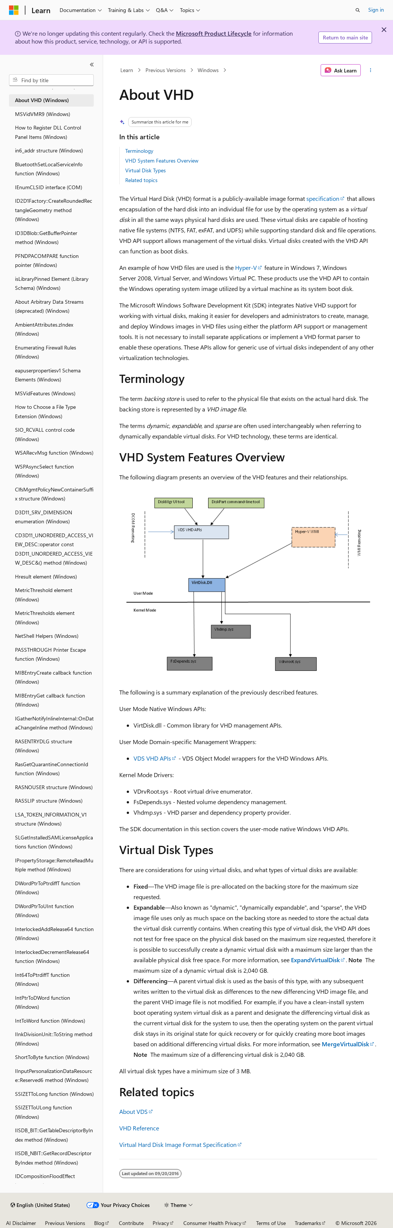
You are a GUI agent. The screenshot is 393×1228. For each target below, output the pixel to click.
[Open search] (357, 10)
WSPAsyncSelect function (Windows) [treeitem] (44, 471)
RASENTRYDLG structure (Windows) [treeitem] (43, 746)
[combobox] (51, 80)
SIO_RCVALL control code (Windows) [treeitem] (45, 434)
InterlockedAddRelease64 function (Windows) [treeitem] (54, 933)
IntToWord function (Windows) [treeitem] (50, 1020)
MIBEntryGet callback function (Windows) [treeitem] (50, 700)
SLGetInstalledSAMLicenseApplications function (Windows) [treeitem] (54, 842)
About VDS (133, 1111)
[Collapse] (92, 64)
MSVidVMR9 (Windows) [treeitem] (42, 114)
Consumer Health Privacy (212, 1222)
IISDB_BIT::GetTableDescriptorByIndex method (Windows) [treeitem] (54, 1135)
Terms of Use (271, 1222)
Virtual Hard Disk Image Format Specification (178, 1144)
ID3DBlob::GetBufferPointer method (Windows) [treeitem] (46, 237)
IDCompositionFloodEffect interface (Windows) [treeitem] (45, 1180)
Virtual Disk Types (145, 170)
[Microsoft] (14, 10)
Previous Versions (166, 70)
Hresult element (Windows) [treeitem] (46, 576)
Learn (126, 70)
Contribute (131, 1222)
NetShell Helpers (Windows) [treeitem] (46, 635)
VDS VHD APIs (152, 758)
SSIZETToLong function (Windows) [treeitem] (54, 1093)
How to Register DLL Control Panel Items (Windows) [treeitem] (48, 132)
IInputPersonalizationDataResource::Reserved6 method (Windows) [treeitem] (53, 1075)
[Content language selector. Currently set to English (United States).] (40, 1205)
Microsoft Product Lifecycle (214, 33)
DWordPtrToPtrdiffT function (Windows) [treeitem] (47, 888)
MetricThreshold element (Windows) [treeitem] (43, 594)
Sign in (376, 9)
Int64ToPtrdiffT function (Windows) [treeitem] (42, 979)
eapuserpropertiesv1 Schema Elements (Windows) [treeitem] (48, 375)
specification (322, 198)
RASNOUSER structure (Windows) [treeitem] (54, 787)
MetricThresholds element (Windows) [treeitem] (45, 617)
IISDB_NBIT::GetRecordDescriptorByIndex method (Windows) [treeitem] (53, 1158)
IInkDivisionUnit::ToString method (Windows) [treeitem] (53, 1039)
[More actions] (370, 70)
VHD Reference (139, 1128)
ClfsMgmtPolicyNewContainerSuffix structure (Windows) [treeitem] (54, 494)
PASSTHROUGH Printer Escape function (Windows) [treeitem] (50, 654)
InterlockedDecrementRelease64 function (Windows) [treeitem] (52, 956)
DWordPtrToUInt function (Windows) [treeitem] (44, 911)
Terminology (139, 150)
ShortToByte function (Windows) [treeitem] (52, 1057)
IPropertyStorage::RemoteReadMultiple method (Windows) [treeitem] (54, 865)
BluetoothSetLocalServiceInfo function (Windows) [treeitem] (48, 169)
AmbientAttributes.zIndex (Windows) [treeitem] (44, 329)
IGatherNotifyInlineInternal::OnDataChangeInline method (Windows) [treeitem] (54, 723)
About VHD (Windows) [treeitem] (42, 100)
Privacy (161, 1222)
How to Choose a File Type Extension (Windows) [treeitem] (45, 411)
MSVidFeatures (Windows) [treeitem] (45, 393)
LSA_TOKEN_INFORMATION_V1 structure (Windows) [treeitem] (51, 819)
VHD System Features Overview (161, 160)
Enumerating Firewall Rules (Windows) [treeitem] (45, 352)
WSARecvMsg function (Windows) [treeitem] (54, 452)
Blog (99, 1222)
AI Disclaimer (21, 1222)
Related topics (141, 180)
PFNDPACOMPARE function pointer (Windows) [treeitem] (47, 260)
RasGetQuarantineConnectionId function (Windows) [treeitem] (51, 769)
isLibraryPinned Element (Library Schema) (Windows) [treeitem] (51, 283)
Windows (208, 70)
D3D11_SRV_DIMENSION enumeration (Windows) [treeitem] (43, 517)
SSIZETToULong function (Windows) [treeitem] (43, 1112)
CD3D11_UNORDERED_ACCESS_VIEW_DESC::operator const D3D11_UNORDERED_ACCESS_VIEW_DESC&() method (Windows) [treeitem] (54, 549)
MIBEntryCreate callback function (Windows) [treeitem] (53, 677)
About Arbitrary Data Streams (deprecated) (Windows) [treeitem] (49, 306)
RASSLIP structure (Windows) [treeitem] (48, 800)
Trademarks (308, 1222)
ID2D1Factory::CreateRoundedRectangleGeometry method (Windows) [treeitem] (53, 210)
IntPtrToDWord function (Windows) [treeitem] (42, 1002)
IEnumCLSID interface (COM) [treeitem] (48, 187)
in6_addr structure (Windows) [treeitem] (49, 150)
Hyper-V (246, 267)
